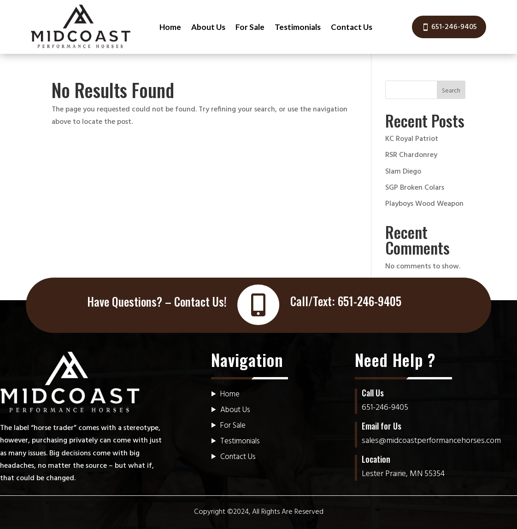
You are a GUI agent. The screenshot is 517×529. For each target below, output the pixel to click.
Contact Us (351, 27)
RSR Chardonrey (411, 155)
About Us (208, 27)
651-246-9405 (454, 27)
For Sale (249, 27)
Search (451, 91)
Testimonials (298, 27)
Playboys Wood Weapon (424, 204)
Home (170, 27)
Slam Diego (403, 172)
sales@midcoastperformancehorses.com (431, 441)
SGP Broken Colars (414, 188)
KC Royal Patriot (411, 139)
